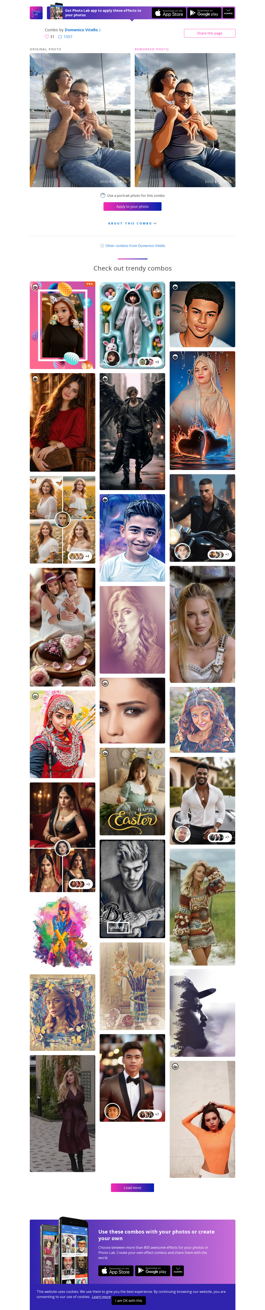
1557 (65, 36)
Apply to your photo (132, 206)
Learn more (101, 1296)
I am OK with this (128, 1300)
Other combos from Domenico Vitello (132, 245)
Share (209, 33)
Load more (132, 1187)
